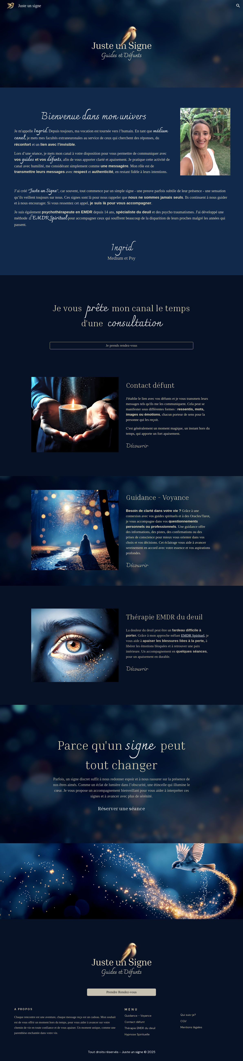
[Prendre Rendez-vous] (121, 992)
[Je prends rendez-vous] (121, 345)
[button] (238, 6)
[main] (94, 142)
